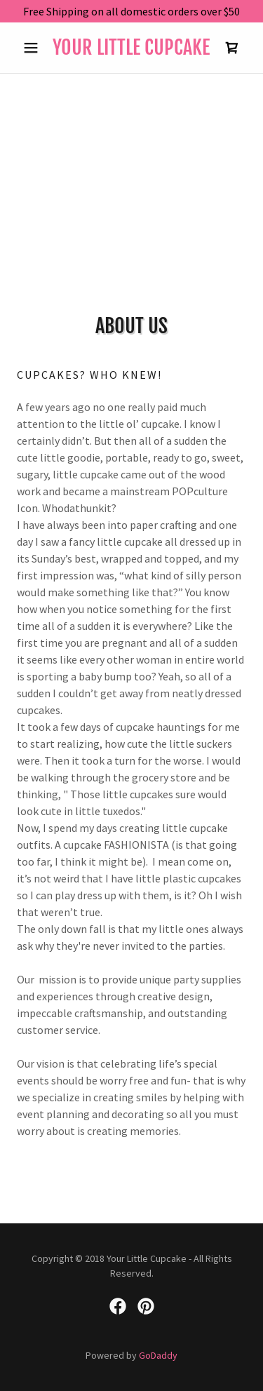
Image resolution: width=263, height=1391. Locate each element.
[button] (34, 48)
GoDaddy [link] (158, 1355)
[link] (131, 48)
